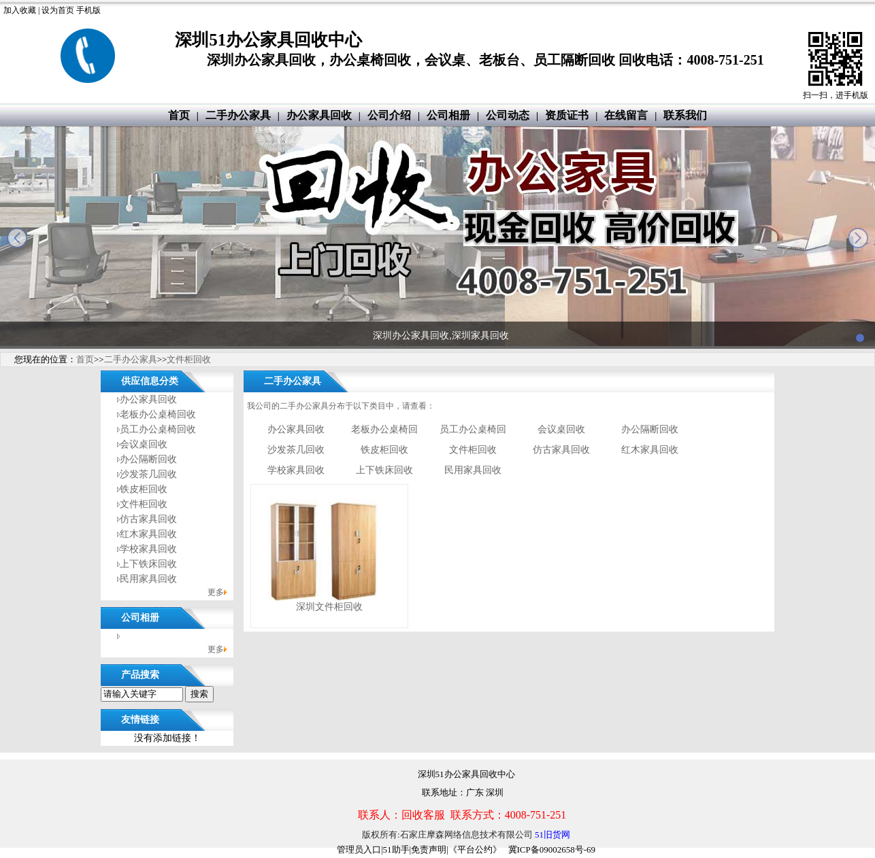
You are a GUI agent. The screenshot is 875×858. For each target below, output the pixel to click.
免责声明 (428, 849)
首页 (179, 115)
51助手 (396, 849)
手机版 (88, 10)
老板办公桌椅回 (384, 429)
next (858, 238)
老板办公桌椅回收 (158, 414)
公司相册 (448, 115)
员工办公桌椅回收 (158, 429)
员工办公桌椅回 (473, 429)
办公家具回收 (319, 115)
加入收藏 (19, 10)
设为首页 (58, 10)
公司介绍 (389, 115)
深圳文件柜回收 (329, 607)
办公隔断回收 (148, 459)
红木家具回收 (148, 534)
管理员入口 (359, 849)
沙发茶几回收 (148, 474)
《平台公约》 (474, 849)
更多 (216, 592)
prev (17, 238)
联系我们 (685, 115)
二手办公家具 (238, 115)
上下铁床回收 (148, 564)
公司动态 (507, 115)
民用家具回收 (148, 579)
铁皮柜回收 (143, 489)
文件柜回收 (189, 359)
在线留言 (626, 115)
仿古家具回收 (148, 519)
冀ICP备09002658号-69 (552, 849)
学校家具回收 (148, 549)
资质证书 (567, 115)
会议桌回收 (143, 444)
